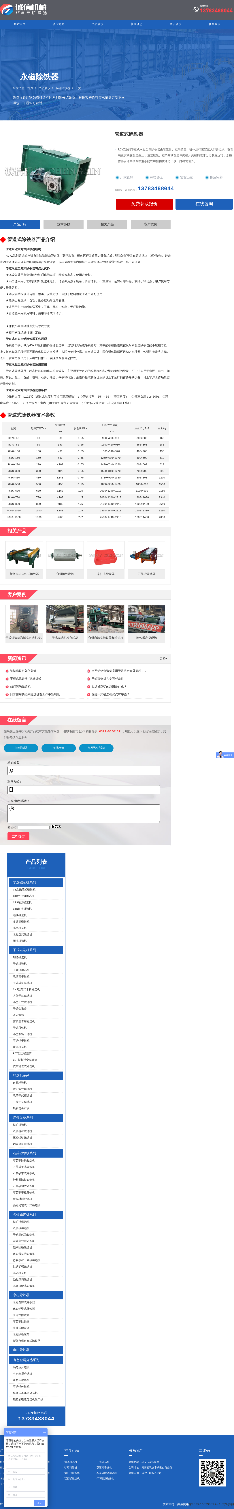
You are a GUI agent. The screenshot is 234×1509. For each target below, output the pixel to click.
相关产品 (107, 224)
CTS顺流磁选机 (22, 902)
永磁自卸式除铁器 (24, 1302)
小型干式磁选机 (22, 1002)
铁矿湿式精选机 (22, 1089)
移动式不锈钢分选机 (25, 1393)
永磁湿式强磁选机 (24, 1254)
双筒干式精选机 (22, 1095)
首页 (30, 88)
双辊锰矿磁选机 (22, 1131)
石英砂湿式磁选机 (24, 1186)
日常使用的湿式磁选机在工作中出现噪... (37, 694)
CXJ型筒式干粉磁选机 (26, 989)
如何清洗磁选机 (20, 686)
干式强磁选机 (21, 970)
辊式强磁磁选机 (22, 1247)
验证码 (11, 827)
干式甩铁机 (20, 1028)
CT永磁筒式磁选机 (24, 889)
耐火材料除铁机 (22, 1199)
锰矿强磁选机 (21, 1222)
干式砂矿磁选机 (22, 983)
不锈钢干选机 (21, 1040)
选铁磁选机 (20, 915)
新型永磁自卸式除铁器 (26, 1341)
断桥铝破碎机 (21, 1380)
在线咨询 (204, 204)
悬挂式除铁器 (21, 1328)
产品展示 (97, 24)
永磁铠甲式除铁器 (24, 1309)
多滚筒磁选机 (21, 921)
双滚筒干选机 (21, 976)
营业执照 (228, 1504)
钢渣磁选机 (20, 957)
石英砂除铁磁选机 (24, 1160)
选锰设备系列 (23, 1117)
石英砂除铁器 (21, 1321)
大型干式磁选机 (22, 996)
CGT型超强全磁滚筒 (25, 1060)
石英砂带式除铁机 (24, 1173)
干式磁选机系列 (24, 950)
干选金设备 (20, 1008)
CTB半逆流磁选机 (23, 896)
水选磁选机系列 (24, 882)
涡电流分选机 (21, 1367)
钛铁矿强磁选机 (22, 1266)
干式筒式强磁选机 (24, 1234)
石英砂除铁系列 (24, 1153)
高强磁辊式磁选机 (24, 1286)
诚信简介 (58, 24)
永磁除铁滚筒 (21, 1334)
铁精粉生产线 (21, 1108)
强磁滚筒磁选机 (22, 1279)
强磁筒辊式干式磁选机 (26, 1205)
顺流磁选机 (20, 941)
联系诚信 (214, 24)
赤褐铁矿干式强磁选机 (26, 1260)
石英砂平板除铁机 (24, 1192)
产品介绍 (20, 224)
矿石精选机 (20, 1083)
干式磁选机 (20, 964)
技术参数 (63, 224)
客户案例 (150, 224)
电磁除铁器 (21, 1350)
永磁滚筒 (18, 1015)
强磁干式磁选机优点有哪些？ (111, 694)
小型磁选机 (20, 928)
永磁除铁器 (63, 88)
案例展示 (175, 24)
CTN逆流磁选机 (22, 909)
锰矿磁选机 (20, 1125)
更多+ (163, 658)
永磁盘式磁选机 (22, 934)
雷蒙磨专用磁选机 (24, 1021)
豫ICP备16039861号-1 (205, 1504)
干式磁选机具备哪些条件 (108, 679)
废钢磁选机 (20, 1047)
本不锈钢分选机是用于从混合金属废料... (119, 671)
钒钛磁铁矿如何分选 (23, 671)
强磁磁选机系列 (24, 1214)
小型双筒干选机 (22, 1034)
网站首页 (19, 24)
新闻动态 (136, 24)
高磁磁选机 (20, 1273)
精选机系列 (21, 1075)
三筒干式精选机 (22, 1102)
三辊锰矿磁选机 (22, 1137)
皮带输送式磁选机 (24, 1066)
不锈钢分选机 (21, 1386)
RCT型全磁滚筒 (22, 1053)
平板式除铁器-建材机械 (25, 679)
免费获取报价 (144, 204)
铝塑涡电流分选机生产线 (28, 1399)
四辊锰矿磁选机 (22, 1144)
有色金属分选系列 (26, 1360)
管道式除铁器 (21, 1315)
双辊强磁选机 (21, 1228)
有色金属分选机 (22, 1374)
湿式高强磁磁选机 (24, 1241)
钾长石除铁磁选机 (24, 1180)
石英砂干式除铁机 (24, 1167)
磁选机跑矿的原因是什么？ (109, 686)
